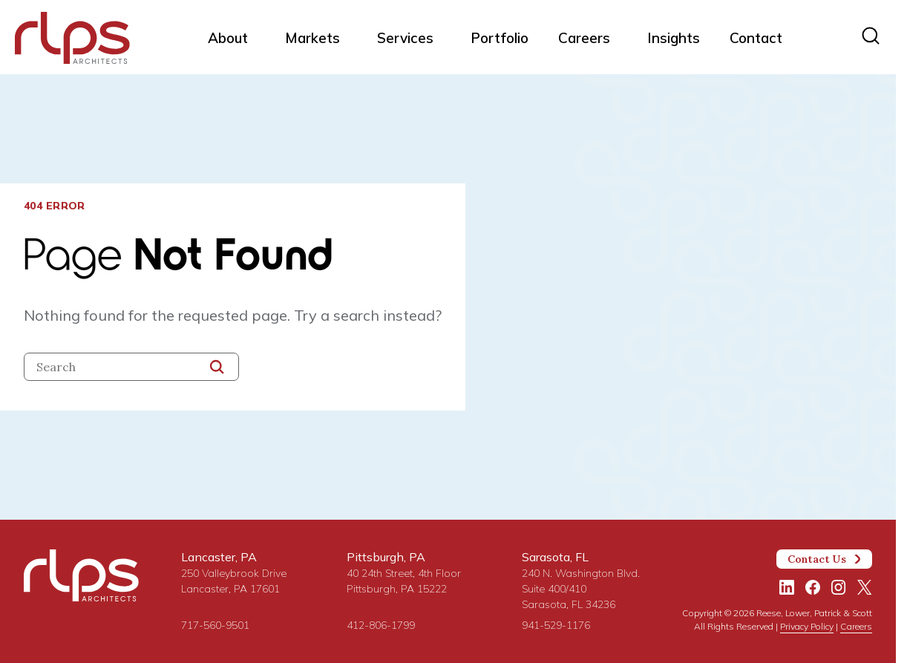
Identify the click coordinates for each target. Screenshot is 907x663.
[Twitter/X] (864, 587)
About (228, 38)
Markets (312, 38)
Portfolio (499, 38)
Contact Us (825, 559)
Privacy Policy (807, 626)
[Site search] (870, 35)
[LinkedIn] (786, 587)
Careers (584, 38)
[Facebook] (812, 587)
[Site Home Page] (72, 41)
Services (405, 38)
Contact (756, 38)
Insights (673, 38)
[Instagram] (838, 587)
